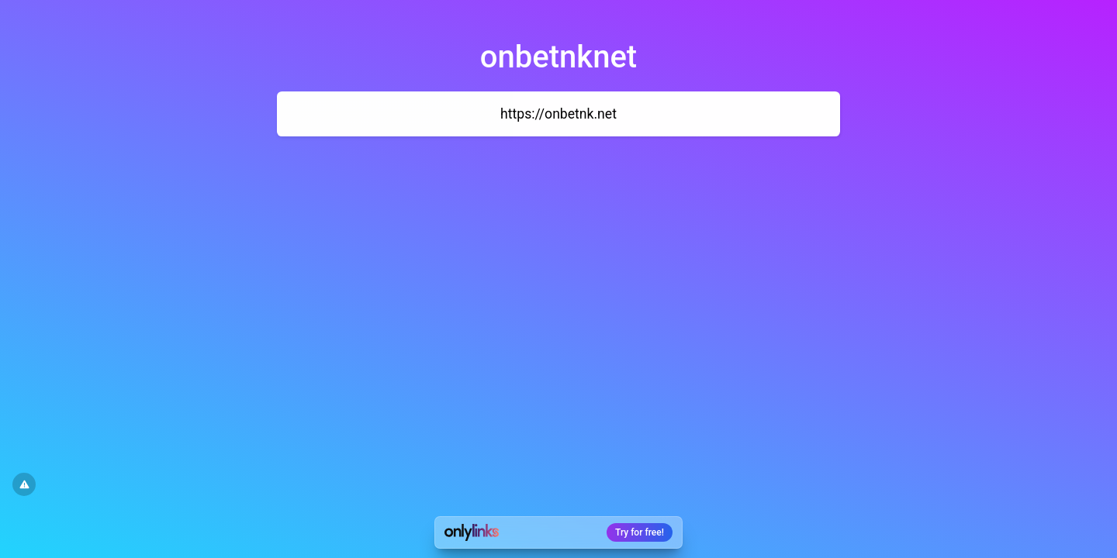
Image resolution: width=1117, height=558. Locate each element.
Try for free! (639, 532)
